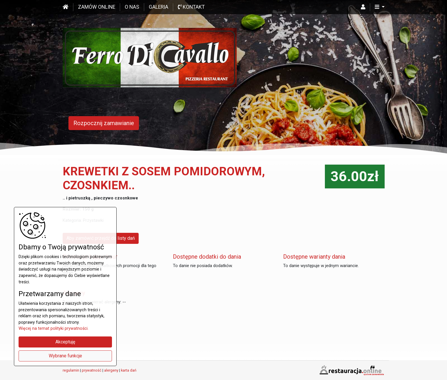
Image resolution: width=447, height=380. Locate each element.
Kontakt (191, 7)
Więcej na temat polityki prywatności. (53, 328)
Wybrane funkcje (65, 356)
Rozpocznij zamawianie (103, 123)
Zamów (96, 7)
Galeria (158, 7)
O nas (132, 7)
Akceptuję (65, 342)
